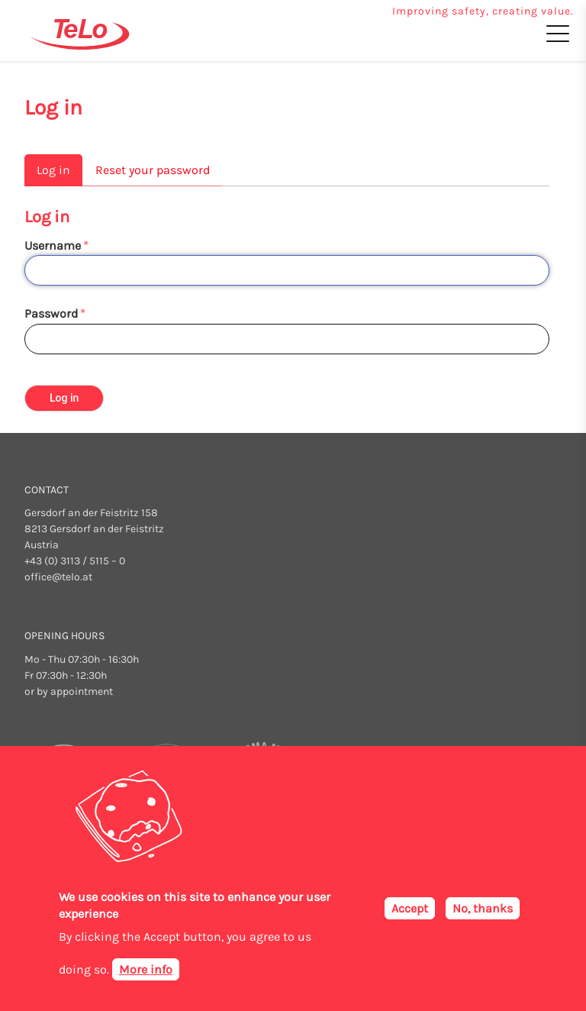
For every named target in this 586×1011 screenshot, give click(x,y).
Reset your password (152, 170)
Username (52, 245)
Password (51, 313)
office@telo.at (58, 576)
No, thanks (482, 908)
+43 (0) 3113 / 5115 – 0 (74, 560)
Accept (409, 908)
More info (145, 970)
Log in (53, 170)
